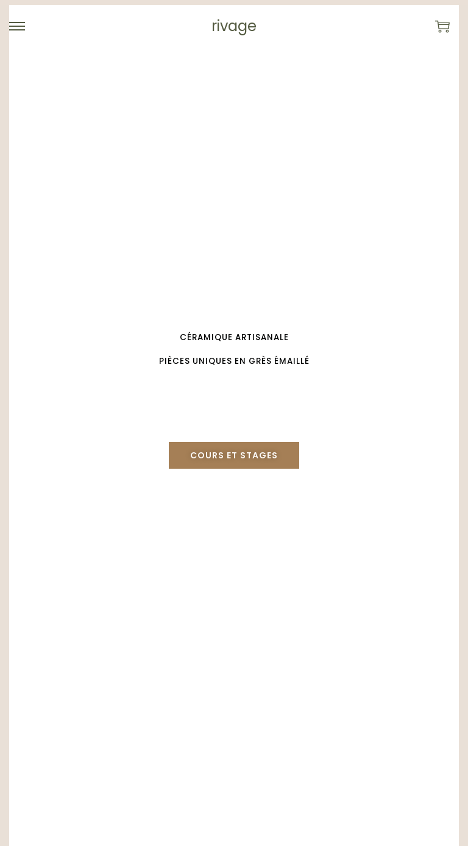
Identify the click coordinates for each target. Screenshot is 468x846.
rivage (234, 26)
